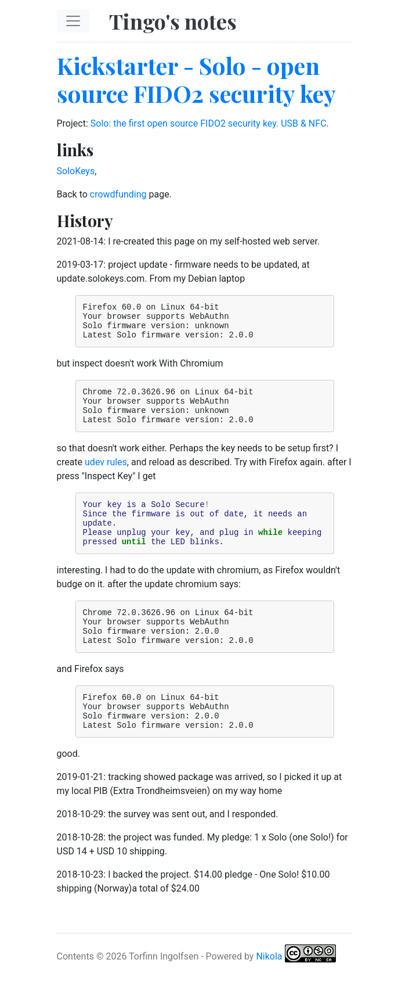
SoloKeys (76, 171)
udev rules (106, 476)
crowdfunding (118, 194)
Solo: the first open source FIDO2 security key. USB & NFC (209, 123)
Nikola (269, 992)
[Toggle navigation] (73, 21)
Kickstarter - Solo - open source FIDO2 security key (196, 79)
